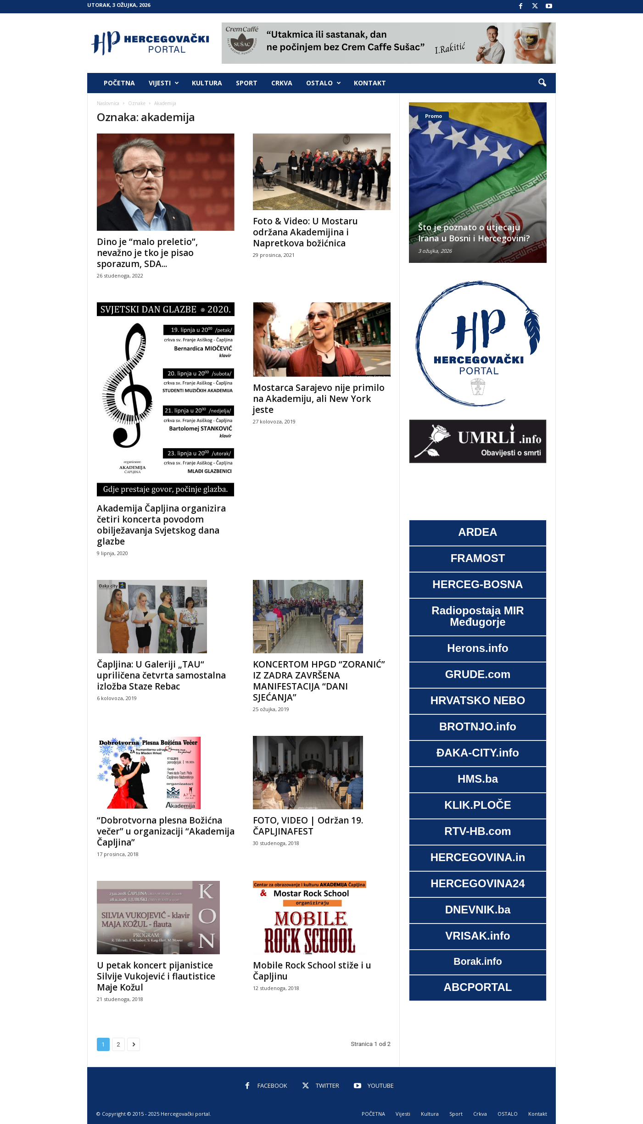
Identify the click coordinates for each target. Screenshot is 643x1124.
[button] (542, 83)
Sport (246, 82)
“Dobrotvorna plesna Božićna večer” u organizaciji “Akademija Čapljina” (166, 831)
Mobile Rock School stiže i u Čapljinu (312, 970)
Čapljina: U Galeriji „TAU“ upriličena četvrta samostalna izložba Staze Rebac (161, 675)
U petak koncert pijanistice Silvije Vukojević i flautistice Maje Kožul (156, 976)
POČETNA (119, 82)
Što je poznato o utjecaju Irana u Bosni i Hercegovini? (474, 233)
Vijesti (164, 83)
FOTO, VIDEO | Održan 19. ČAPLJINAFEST (308, 825)
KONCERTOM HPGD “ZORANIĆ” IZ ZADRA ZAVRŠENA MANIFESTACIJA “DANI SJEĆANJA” (319, 680)
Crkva (281, 82)
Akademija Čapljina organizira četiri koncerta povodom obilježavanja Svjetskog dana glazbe (161, 524)
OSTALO (323, 83)
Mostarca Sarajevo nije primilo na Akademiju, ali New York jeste (319, 399)
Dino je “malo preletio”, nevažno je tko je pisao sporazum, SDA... (147, 253)
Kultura (207, 82)
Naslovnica (108, 103)
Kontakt (370, 82)
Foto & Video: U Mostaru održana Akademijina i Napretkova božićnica (305, 232)
